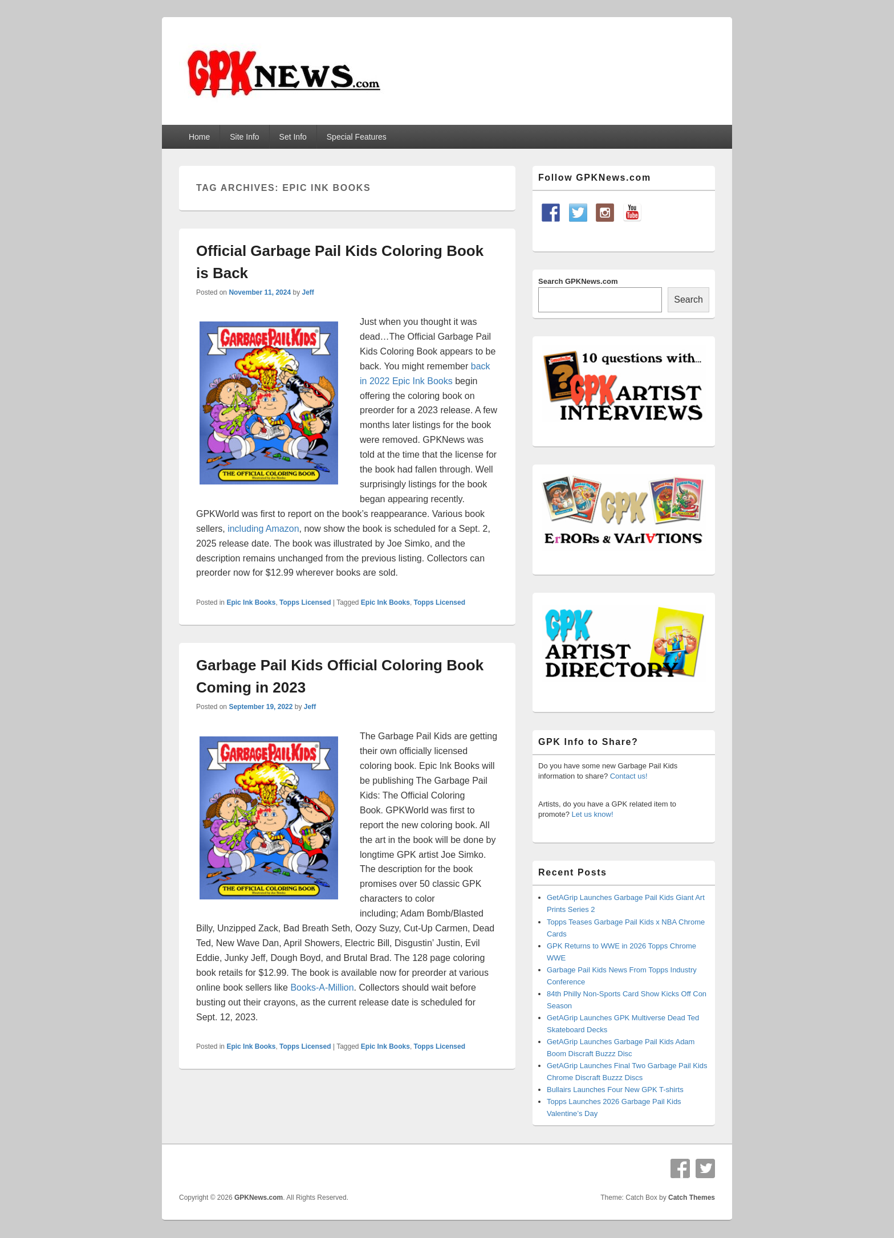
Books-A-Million (321, 987)
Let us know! (592, 814)
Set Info (293, 136)
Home (199, 136)
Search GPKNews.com (577, 281)
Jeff (308, 292)
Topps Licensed (305, 602)
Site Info (244, 136)
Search (688, 299)
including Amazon (263, 529)
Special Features (357, 136)
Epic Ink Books (250, 602)
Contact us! (629, 776)
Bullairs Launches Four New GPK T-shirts (615, 1089)
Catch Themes (691, 1198)
